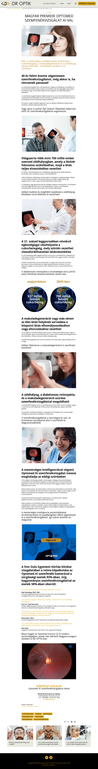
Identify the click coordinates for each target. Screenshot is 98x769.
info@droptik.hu (49, 699)
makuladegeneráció (27, 716)
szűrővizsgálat (39, 716)
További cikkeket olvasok (29, 706)
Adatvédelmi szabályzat (48, 765)
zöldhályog (38, 714)
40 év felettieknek (27, 719)
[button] (50, 3)
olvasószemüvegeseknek (41, 719)
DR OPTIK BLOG (17, 8)
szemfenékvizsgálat (27, 714)
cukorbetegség (47, 714)
